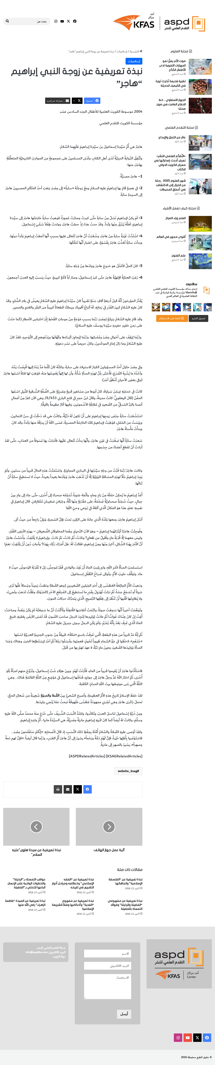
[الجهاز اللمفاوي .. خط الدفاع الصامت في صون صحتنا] (200, 106)
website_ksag (127, 771)
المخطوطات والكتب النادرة (57, 135)
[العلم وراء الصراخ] (200, 224)
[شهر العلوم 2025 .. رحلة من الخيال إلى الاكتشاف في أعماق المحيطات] (200, 186)
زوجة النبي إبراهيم (129, 135)
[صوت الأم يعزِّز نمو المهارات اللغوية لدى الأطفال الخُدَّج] (200, 67)
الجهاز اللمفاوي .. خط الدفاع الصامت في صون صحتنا (171, 104)
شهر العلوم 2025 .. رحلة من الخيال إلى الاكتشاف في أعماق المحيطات (170, 185)
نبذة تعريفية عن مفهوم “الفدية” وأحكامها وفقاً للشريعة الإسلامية (73, 904)
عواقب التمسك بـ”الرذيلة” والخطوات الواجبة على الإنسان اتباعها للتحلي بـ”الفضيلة (26, 883)
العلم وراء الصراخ (175, 218)
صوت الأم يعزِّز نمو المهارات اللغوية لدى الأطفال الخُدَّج (172, 65)
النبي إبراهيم (107, 135)
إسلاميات (122, 51)
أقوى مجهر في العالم (171, 236)
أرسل (124, 1014)
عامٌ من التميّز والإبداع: (172, 137)
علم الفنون (179, 255)
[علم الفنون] (200, 261)
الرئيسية (136, 51)
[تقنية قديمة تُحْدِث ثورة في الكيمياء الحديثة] (200, 87)
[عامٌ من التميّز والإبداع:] (200, 143)
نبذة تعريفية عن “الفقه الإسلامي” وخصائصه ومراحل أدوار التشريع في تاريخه (73, 883)
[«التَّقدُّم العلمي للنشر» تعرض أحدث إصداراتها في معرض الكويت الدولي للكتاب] (200, 162)
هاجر (93, 135)
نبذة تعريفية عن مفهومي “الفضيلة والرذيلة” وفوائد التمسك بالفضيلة (125, 904)
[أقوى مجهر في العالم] (200, 242)
